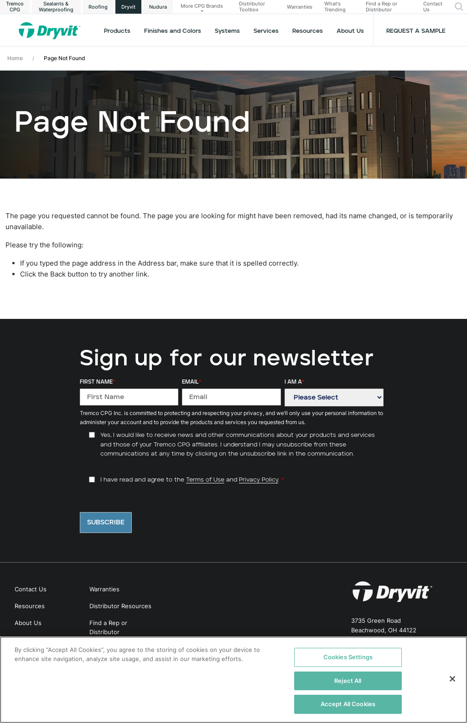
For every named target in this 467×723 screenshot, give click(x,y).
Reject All (347, 680)
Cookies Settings (348, 657)
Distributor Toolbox (252, 7)
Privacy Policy (258, 480)
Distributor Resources (120, 606)
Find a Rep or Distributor (381, 7)
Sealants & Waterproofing (56, 6)
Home (15, 58)
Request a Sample (416, 31)
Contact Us (432, 7)
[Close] (452, 679)
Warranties (299, 7)
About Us (350, 31)
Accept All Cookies (348, 704)
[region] (233, 679)
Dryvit (128, 7)
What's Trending (335, 7)
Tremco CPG (15, 6)
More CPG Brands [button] (202, 6)
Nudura (158, 7)
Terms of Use (205, 480)
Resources (307, 31)
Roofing (98, 7)
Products (117, 31)
